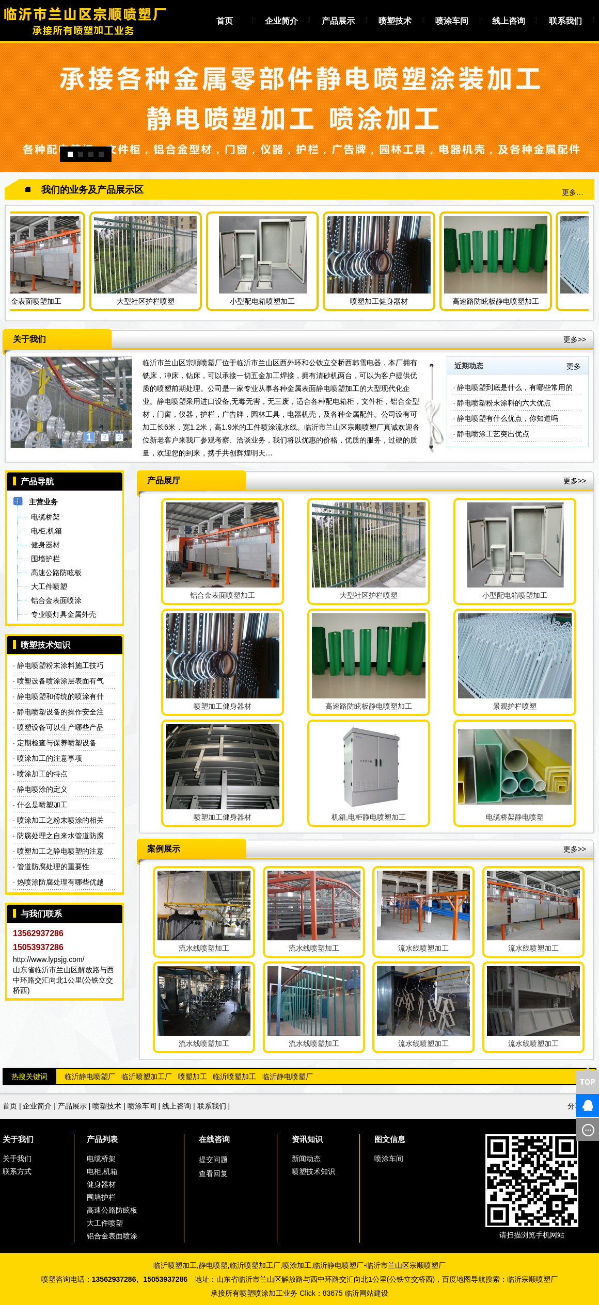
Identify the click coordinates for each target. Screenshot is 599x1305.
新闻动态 (306, 1158)
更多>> (574, 339)
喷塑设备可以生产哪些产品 (60, 727)
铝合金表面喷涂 (112, 1236)
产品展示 (338, 21)
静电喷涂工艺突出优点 (493, 434)
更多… (573, 192)
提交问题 (213, 1159)
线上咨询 (508, 21)
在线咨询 (214, 1139)
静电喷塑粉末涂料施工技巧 (60, 665)
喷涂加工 (296, 1265)
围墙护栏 (101, 1197)
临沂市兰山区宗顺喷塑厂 (406, 1265)
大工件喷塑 (105, 1223)
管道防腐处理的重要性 (53, 866)
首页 (224, 21)
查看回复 (213, 1173)
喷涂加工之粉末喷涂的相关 (60, 820)
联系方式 (17, 1171)
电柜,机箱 (102, 1171)
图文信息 (389, 1139)
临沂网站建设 (366, 1293)
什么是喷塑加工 (42, 805)
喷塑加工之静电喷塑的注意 (60, 851)
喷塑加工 (192, 1076)
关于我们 (18, 1139)
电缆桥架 (101, 1158)
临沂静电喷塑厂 (90, 1076)
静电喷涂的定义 (42, 789)
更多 (573, 366)
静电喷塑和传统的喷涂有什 (60, 696)
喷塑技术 (395, 21)
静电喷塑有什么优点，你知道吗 (507, 418)
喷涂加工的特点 (42, 774)
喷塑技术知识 (313, 1171)
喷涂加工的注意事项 (49, 758)
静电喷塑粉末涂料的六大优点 (504, 403)
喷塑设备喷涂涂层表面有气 (60, 681)
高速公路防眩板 (112, 1210)
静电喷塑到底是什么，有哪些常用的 (515, 387)
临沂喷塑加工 (234, 1076)
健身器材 (101, 1184)
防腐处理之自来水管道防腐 (60, 835)
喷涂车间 (451, 21)
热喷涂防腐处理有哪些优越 (60, 882)
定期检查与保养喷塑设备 (57, 743)
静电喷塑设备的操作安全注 (60, 712)
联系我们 (565, 21)
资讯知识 (307, 1139)
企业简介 (281, 21)
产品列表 (102, 1139)
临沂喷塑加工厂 (146, 1076)
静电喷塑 (213, 1265)
